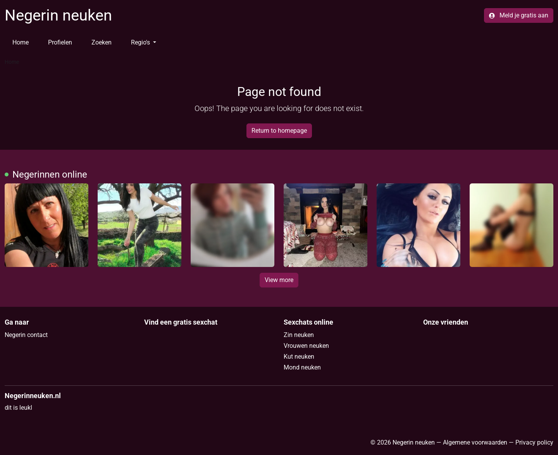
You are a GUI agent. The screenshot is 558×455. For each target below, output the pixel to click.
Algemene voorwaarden (475, 442)
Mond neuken (302, 367)
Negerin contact (26, 335)
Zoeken (101, 42)
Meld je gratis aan (518, 15)
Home (20, 42)
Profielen (60, 42)
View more (279, 280)
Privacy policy (534, 442)
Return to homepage (279, 130)
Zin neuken (299, 335)
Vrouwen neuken (306, 345)
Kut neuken (299, 356)
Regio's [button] (141, 42)
